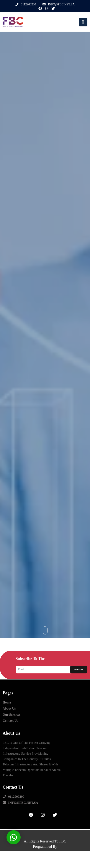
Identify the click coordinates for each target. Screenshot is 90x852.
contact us (10, 720)
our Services (12, 714)
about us (9, 708)
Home (7, 702)
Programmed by (45, 846)
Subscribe (78, 669)
